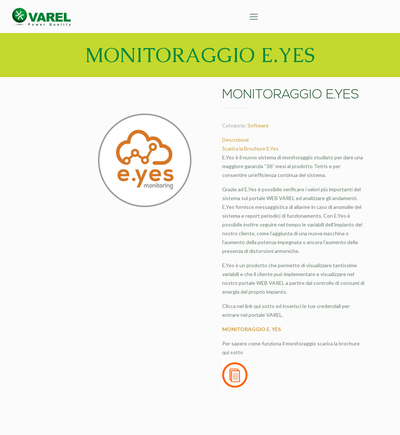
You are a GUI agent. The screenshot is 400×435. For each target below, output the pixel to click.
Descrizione (235, 140)
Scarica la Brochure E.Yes (250, 148)
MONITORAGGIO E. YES (251, 329)
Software (258, 125)
